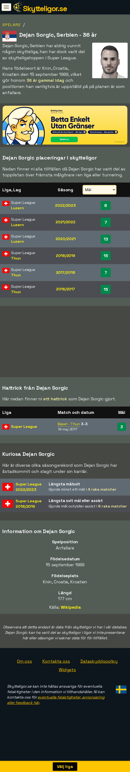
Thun (16, 258)
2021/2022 (65, 221)
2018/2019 (65, 255)
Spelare (11, 24)
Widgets (67, 681)
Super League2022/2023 (29, 498)
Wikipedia (71, 618)
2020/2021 (66, 238)
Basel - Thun (69, 435)
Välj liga (65, 766)
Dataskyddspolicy (99, 673)
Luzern (17, 208)
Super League (24, 437)
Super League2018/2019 (29, 515)
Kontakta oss (56, 673)
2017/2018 (65, 272)
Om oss (24, 673)
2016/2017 (65, 289)
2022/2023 (65, 205)
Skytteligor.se (45, 8)
